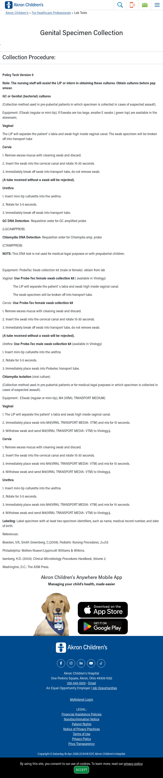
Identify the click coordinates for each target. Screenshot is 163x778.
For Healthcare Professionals (51, 12)
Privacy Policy (81, 739)
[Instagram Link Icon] (71, 663)
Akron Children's (17, 12)
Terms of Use (81, 734)
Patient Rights (81, 724)
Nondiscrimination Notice (81, 719)
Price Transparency (81, 744)
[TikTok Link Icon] (101, 663)
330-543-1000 (76, 683)
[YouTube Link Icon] (91, 663)
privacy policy (133, 763)
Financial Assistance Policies (82, 714)
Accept (81, 770)
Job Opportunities (105, 688)
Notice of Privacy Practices (81, 729)
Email (92, 683)
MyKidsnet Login (81, 699)
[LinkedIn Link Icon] (81, 663)
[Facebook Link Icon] (61, 663)
